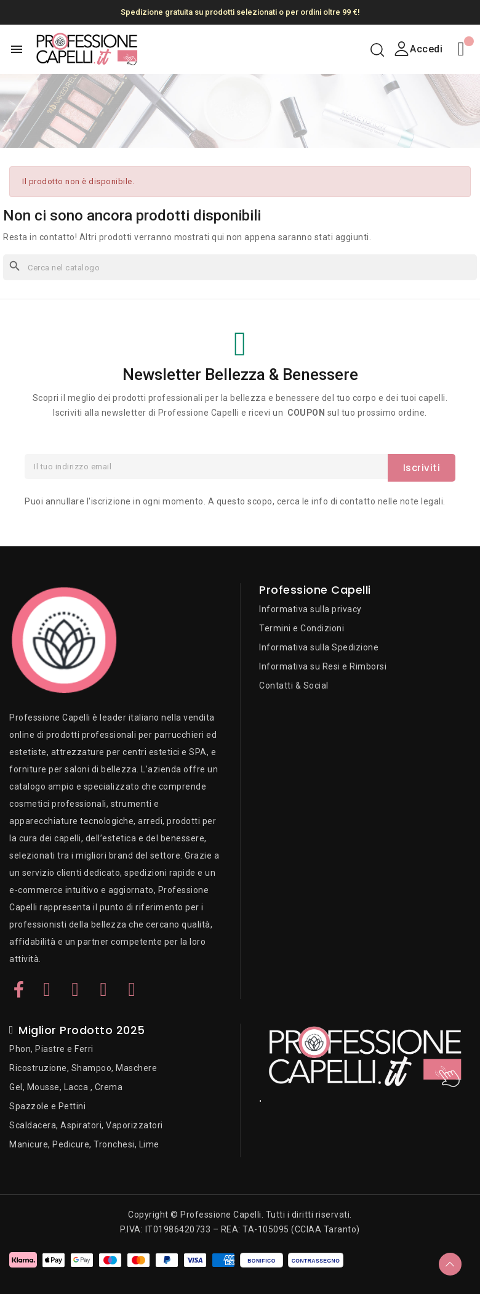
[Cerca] (240, 267)
